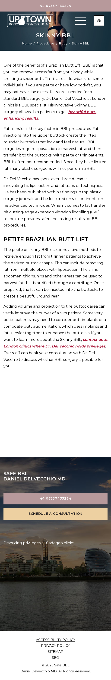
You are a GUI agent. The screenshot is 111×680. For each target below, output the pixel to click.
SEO (55, 658)
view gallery (55, 435)
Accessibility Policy (55, 640)
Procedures (45, 43)
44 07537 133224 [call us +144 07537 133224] (55, 6)
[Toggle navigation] (80, 21)
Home (27, 43)
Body (63, 43)
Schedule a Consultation (55, 514)
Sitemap (55, 652)
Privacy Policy (55, 646)
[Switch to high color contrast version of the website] (99, 20)
